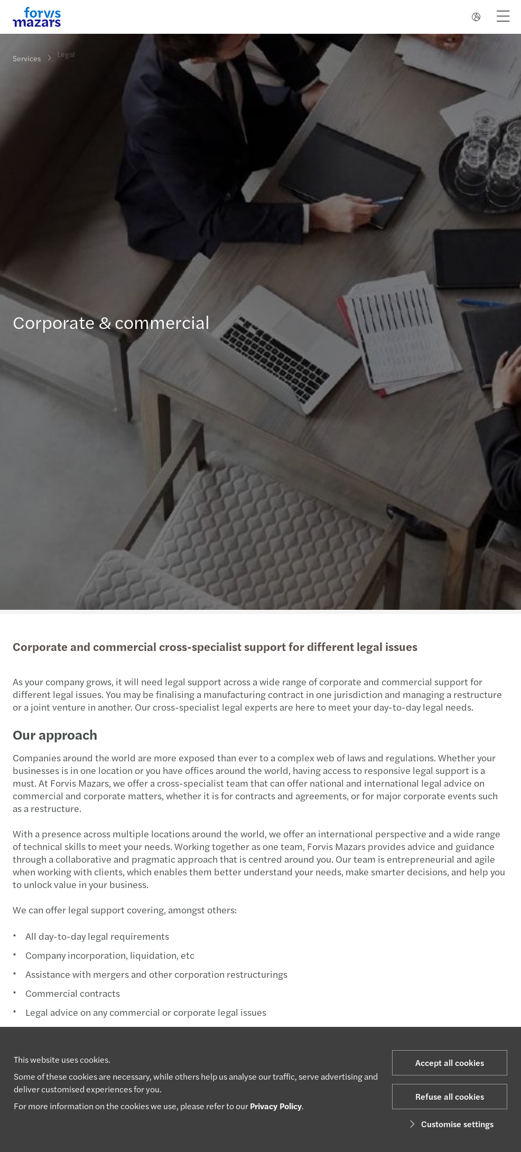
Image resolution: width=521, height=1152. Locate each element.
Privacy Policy (276, 1106)
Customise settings (450, 1124)
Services (27, 58)
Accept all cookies (449, 1062)
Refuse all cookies (449, 1096)
